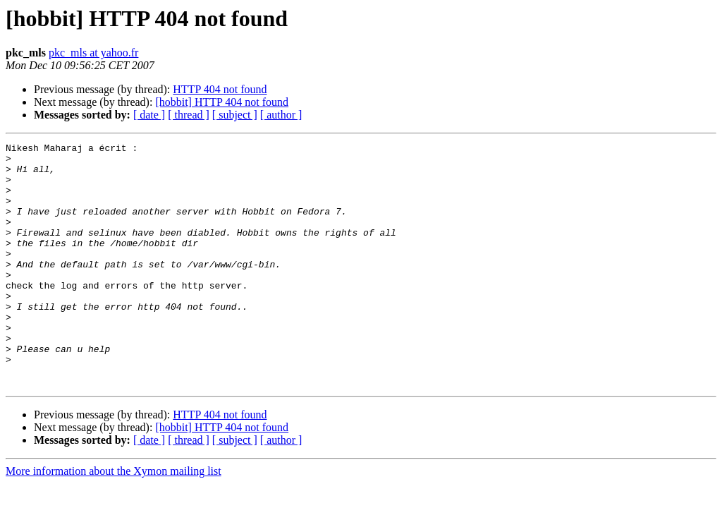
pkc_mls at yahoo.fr (94, 53)
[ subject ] (234, 115)
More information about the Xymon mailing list (113, 520)
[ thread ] (188, 115)
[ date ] (149, 115)
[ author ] (281, 115)
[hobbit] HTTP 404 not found (221, 102)
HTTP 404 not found (220, 89)
